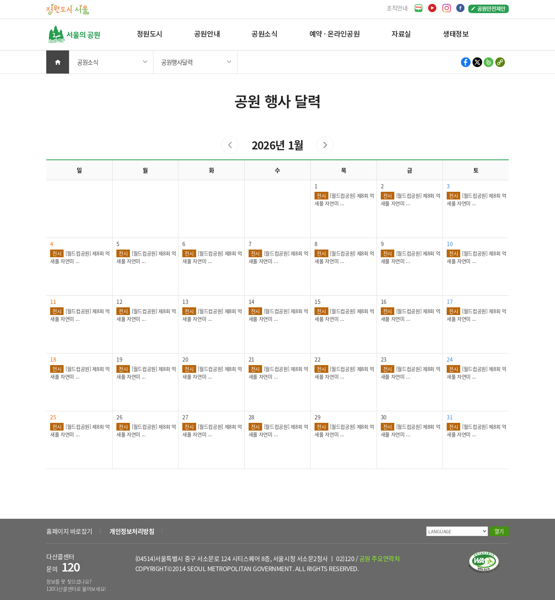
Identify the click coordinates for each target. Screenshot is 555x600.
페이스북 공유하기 (466, 62)
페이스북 (460, 8)
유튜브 (432, 8)
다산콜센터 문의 (63, 563)
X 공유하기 (477, 62)
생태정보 (455, 33)
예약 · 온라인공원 (334, 33)
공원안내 (207, 33)
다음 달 (325, 145)
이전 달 (230, 145)
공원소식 (264, 33)
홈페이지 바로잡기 (69, 531)
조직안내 (397, 8)
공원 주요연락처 (379, 558)
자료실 (401, 33)
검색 (497, 34)
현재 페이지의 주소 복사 (499, 62)
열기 (498, 531)
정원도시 (149, 33)
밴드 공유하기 (488, 62)
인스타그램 (446, 8)
